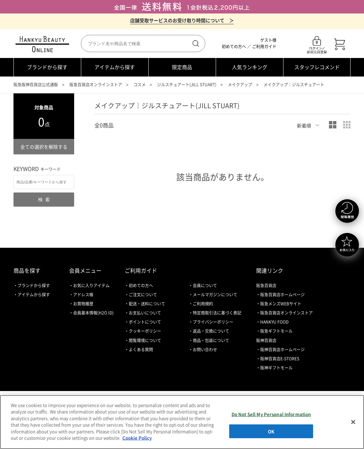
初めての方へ (234, 46)
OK (271, 431)
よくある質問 (141, 350)
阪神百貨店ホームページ (282, 350)
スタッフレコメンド (317, 67)
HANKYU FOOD (274, 322)
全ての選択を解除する (43, 146)
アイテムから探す (114, 67)
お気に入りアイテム (91, 285)
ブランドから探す (47, 67)
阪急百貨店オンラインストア (95, 85)
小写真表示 (347, 124)
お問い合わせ (205, 350)
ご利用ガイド (264, 46)
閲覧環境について (145, 340)
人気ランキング (249, 67)
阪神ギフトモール (276, 368)
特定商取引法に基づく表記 (217, 313)
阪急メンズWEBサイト (280, 304)
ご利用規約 (203, 304)
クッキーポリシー (145, 331)
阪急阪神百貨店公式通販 (35, 85)
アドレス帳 (83, 295)
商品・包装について (211, 340)
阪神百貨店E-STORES (279, 359)
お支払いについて (145, 313)
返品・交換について (211, 331)
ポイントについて (145, 322)
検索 (195, 43)
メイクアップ (240, 85)
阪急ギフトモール (276, 331)
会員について (205, 285)
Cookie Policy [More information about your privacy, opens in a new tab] (137, 438)
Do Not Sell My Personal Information (271, 414)
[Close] (353, 422)
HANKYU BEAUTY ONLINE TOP (43, 44)
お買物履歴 (83, 304)
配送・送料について (147, 304)
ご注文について (143, 295)
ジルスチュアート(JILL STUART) (186, 85)
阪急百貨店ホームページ (282, 295)
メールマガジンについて (215, 295)
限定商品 (182, 67)
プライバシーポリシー (213, 322)
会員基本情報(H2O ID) (93, 313)
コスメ (139, 85)
